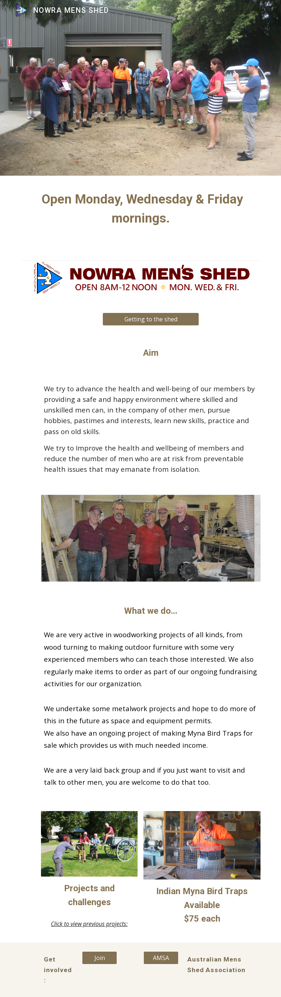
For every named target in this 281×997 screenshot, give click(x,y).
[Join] (99, 958)
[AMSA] (161, 958)
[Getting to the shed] (150, 319)
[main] (140, 208)
